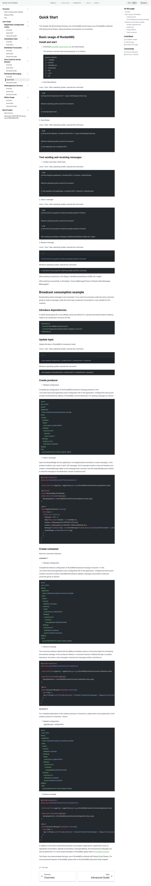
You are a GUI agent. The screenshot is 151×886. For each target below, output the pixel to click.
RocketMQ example (102, 852)
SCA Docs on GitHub (132, 54)
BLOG (89, 3)
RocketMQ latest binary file (61, 47)
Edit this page (130, 42)
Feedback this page (132, 44)
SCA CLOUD (65, 3)
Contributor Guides (131, 39)
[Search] (143, 3)
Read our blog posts (132, 52)
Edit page (43, 867)
